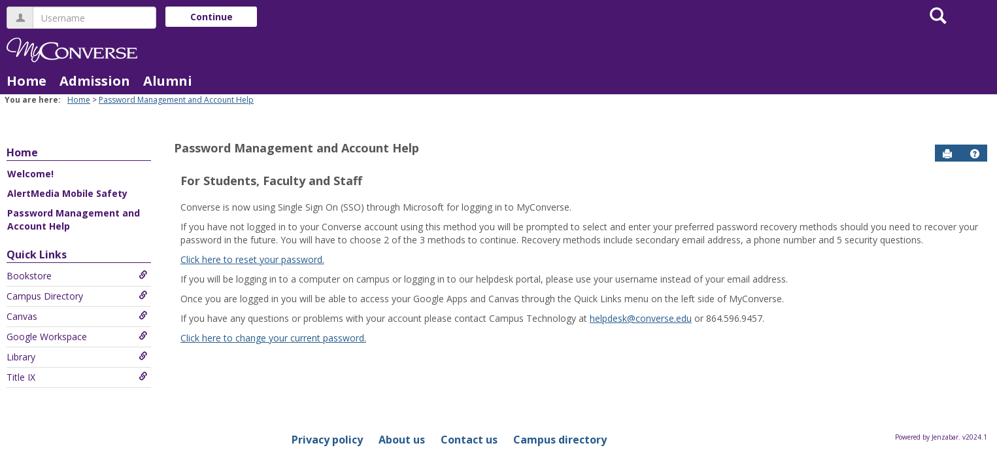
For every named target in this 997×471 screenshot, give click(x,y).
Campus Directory (77, 296)
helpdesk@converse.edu (641, 318)
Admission (94, 81)
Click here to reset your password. (252, 259)
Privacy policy (327, 439)
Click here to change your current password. (273, 338)
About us (402, 439)
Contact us (469, 439)
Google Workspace (77, 336)
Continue (211, 16)
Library (77, 357)
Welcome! (30, 173)
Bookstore (77, 276)
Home (26, 81)
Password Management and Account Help (176, 99)
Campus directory (560, 439)
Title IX (77, 377)
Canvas (77, 316)
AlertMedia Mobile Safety (67, 193)
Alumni (167, 81)
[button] (974, 153)
